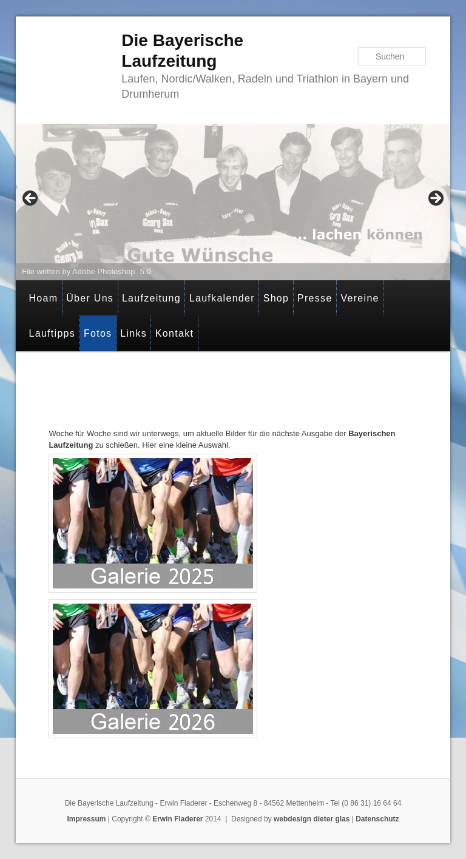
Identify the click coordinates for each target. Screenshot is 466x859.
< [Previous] (31, 199)
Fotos (98, 333)
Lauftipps (52, 333)
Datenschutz (377, 819)
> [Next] (435, 199)
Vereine (359, 298)
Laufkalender (222, 298)
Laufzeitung (151, 298)
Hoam (43, 298)
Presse (315, 298)
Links (133, 333)
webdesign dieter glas (312, 819)
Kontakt (174, 333)
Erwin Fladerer (177, 819)
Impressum (86, 819)
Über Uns (89, 298)
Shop (276, 298)
